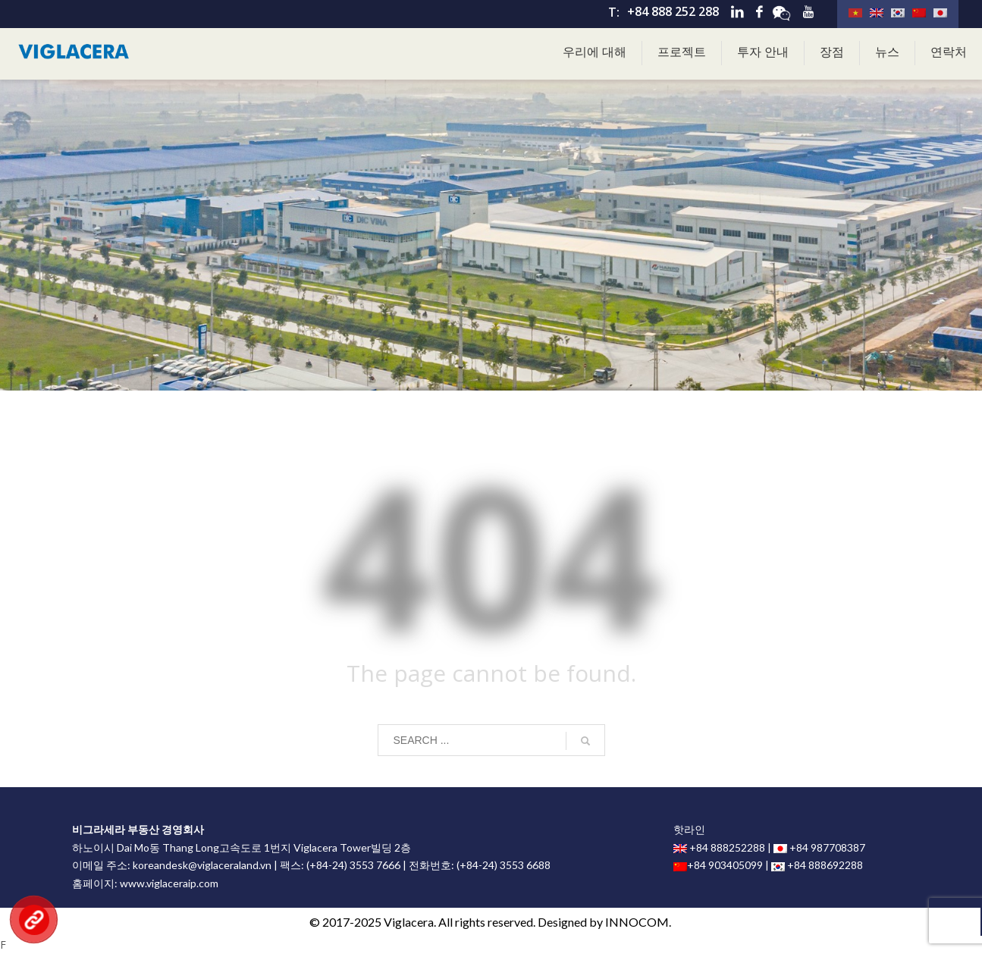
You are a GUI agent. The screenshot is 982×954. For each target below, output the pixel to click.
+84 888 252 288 (673, 11)
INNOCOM (637, 922)
